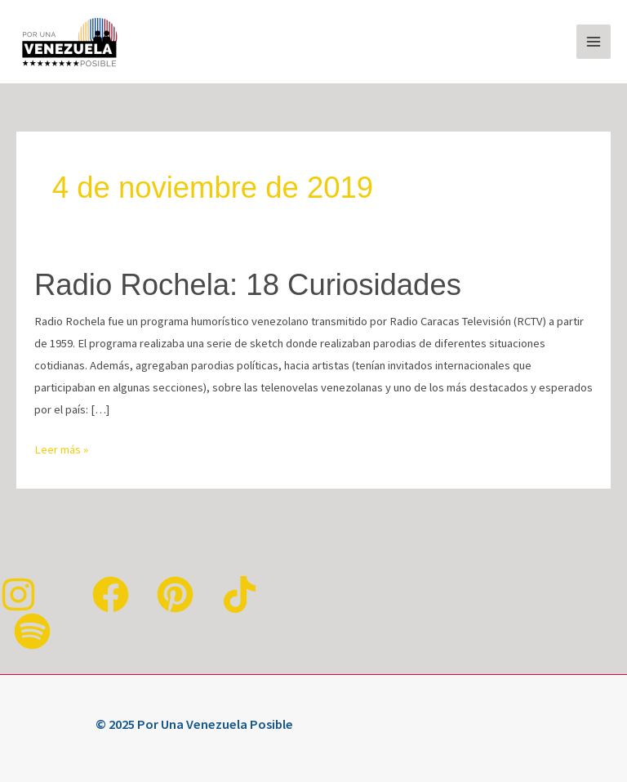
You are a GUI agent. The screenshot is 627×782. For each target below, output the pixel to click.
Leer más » (61, 448)
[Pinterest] (175, 594)
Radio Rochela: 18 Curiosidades (247, 285)
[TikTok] (239, 594)
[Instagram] (18, 594)
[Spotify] (32, 631)
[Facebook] (110, 594)
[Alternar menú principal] (593, 42)
